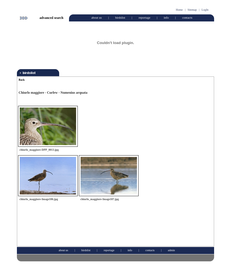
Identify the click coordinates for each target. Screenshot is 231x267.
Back (22, 79)
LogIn (205, 9)
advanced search (51, 18)
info (166, 17)
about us (96, 17)
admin (171, 250)
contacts (187, 17)
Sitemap (192, 9)
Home (179, 9)
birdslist (120, 17)
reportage (144, 17)
